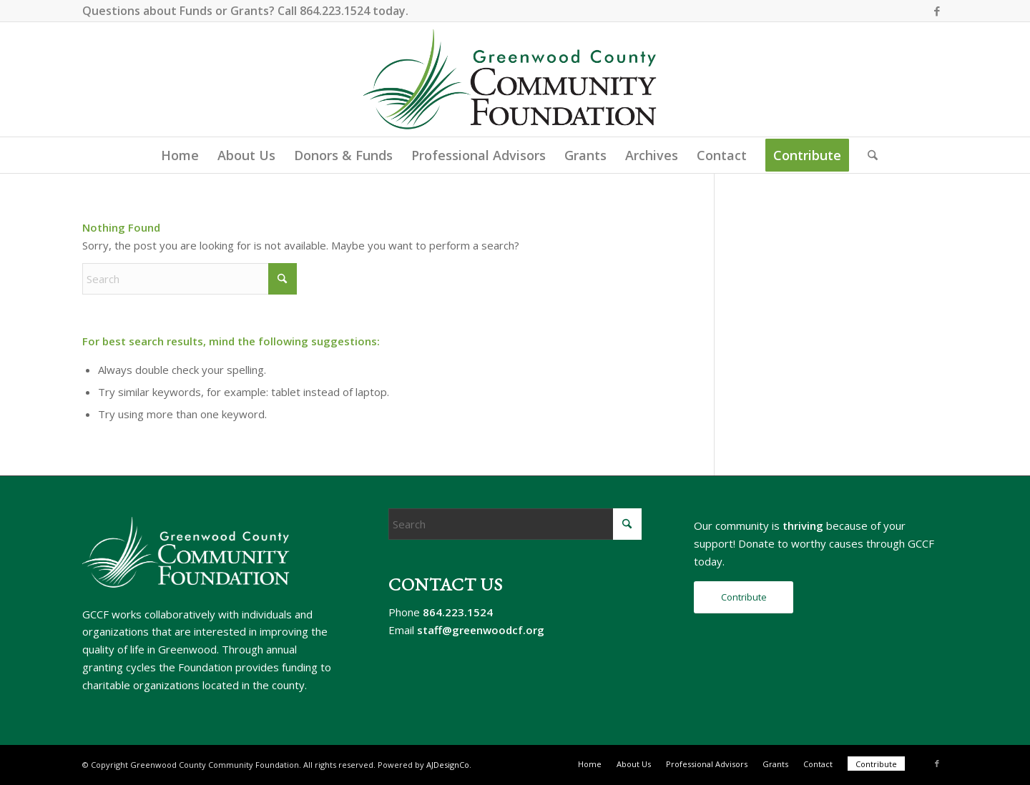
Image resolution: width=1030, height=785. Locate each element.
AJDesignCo (447, 764)
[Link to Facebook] (937, 10)
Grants (249, 11)
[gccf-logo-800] (515, 79)
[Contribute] (743, 597)
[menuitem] (180, 155)
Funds (196, 11)
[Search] (868, 155)
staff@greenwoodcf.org (480, 630)
